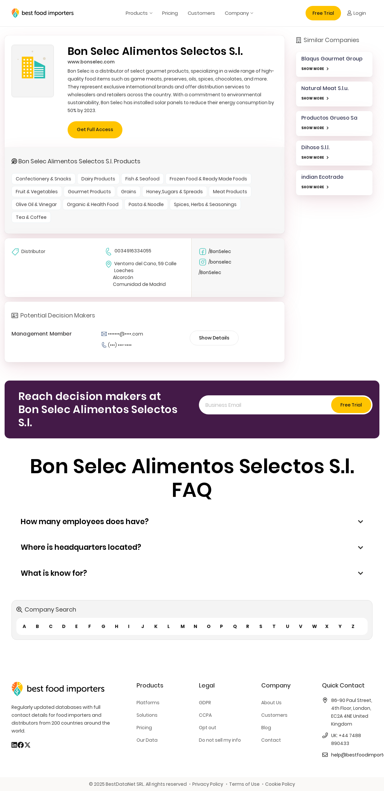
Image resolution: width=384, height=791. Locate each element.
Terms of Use (244, 784)
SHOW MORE (312, 68)
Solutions (147, 715)
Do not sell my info (220, 740)
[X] (27, 745)
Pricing (144, 727)
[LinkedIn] (14, 745)
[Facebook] (20, 745)
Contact (271, 740)
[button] (150, 13)
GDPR (205, 702)
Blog (266, 727)
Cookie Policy (280, 784)
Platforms (148, 702)
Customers (274, 715)
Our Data (147, 740)
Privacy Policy (207, 784)
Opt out (207, 727)
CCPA (205, 715)
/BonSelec (215, 251)
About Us (271, 702)
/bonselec (215, 262)
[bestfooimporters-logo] (42, 13)
